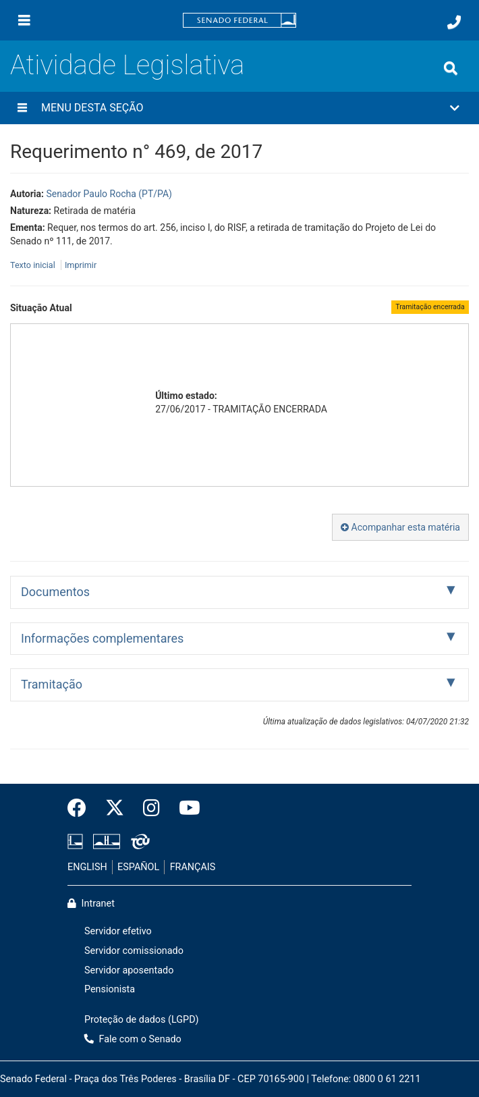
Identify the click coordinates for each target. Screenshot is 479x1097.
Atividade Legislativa (127, 65)
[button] (239, 108)
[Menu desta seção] (22, 108)
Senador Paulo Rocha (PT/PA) (109, 193)
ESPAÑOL (138, 867)
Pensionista (109, 989)
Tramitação (51, 684)
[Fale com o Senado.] (454, 22)
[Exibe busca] (450, 68)
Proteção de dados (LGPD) (141, 1019)
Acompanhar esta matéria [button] (400, 527)
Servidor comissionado (134, 951)
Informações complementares (102, 638)
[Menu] (24, 20)
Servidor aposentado (128, 970)
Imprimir (80, 265)
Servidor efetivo (118, 931)
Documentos (55, 592)
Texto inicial (33, 265)
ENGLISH (87, 867)
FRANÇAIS (193, 867)
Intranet (91, 903)
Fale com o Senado (132, 1039)
